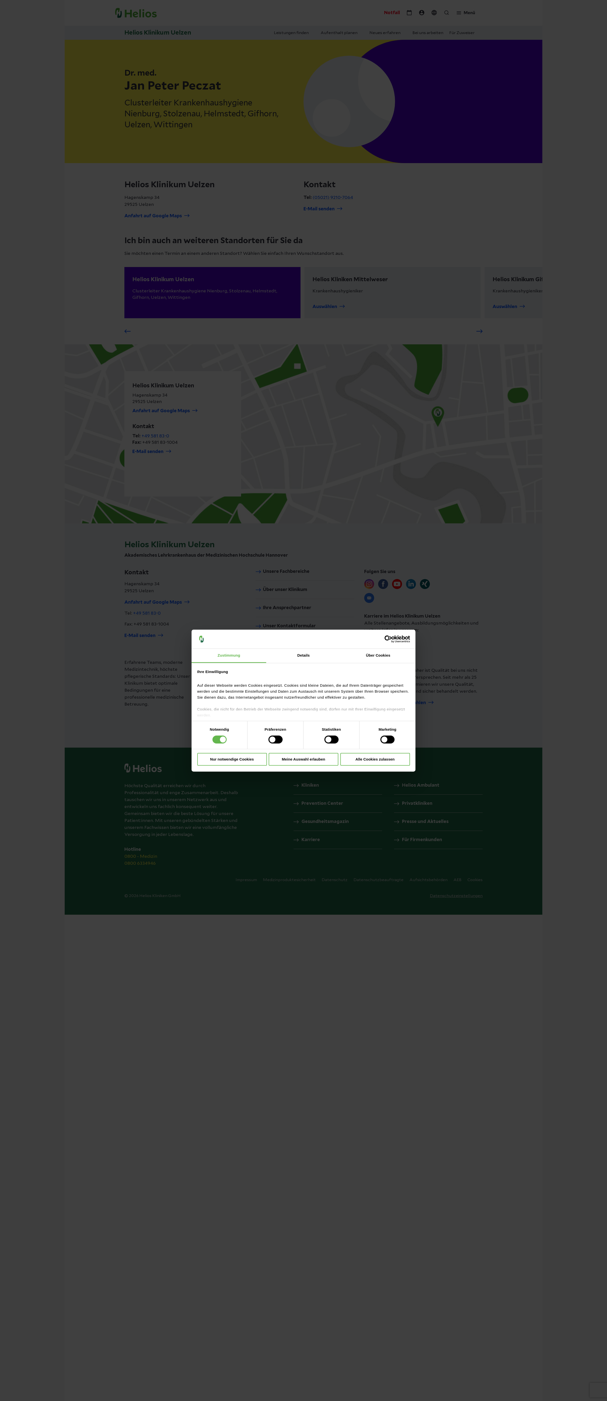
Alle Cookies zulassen (375, 759)
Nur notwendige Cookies (232, 759)
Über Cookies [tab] (378, 655)
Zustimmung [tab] (229, 655)
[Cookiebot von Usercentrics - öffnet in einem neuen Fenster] (388, 639)
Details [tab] (303, 655)
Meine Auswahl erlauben (303, 759)
